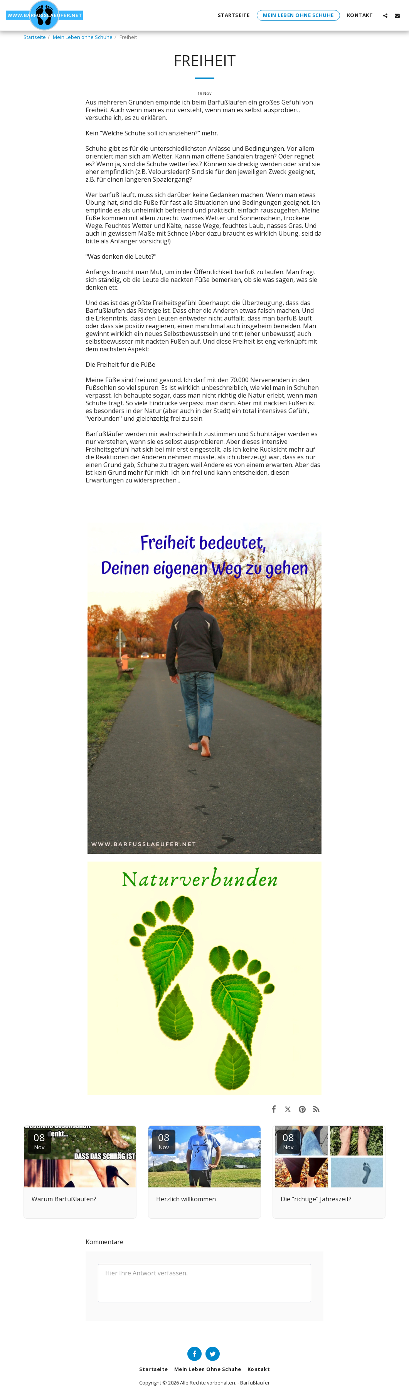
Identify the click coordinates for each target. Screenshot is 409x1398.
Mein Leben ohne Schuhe (83, 37)
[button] (385, 15)
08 (39, 1140)
